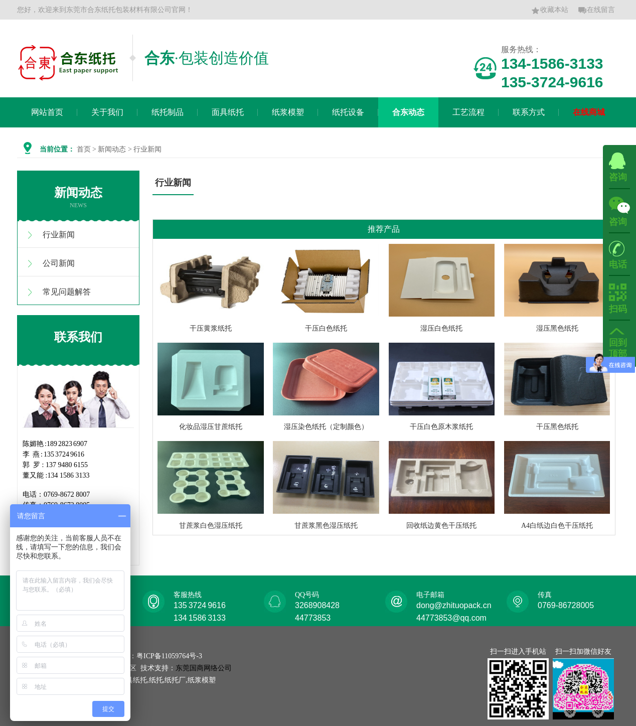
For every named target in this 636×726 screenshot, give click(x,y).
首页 (84, 149)
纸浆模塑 (288, 112)
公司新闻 (59, 263)
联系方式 (529, 112)
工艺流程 (468, 112)
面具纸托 (228, 112)
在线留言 (596, 10)
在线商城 (589, 112)
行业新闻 (59, 234)
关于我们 (107, 112)
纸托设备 (348, 112)
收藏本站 (549, 10)
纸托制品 (167, 112)
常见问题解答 (67, 291)
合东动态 (408, 112)
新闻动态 (112, 149)
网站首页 (47, 112)
